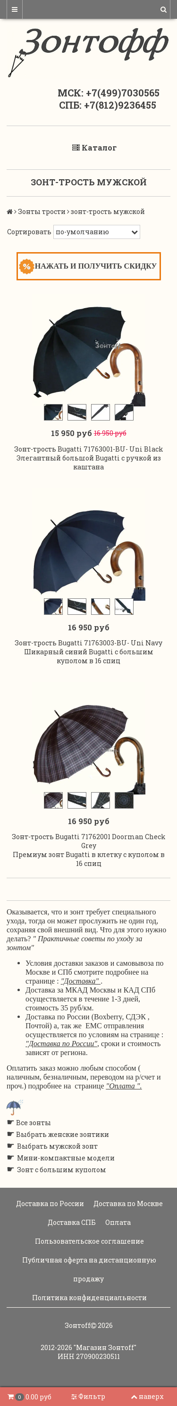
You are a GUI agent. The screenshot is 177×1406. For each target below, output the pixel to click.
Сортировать (29, 231)
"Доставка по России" (61, 1044)
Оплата (117, 1222)
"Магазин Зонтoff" (105, 1347)
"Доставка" (80, 981)
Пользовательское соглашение (89, 1241)
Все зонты (33, 1122)
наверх (147, 1396)
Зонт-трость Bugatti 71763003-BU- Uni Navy (88, 642)
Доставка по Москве (127, 1203)
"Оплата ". (124, 1086)
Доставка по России (49, 1203)
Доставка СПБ (71, 1222)
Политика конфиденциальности (89, 1297)
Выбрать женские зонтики (62, 1134)
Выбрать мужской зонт (57, 1146)
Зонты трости (42, 211)
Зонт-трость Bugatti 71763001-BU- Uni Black (88, 449)
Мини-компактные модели (66, 1157)
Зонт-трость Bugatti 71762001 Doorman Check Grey (89, 841)
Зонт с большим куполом (61, 1169)
